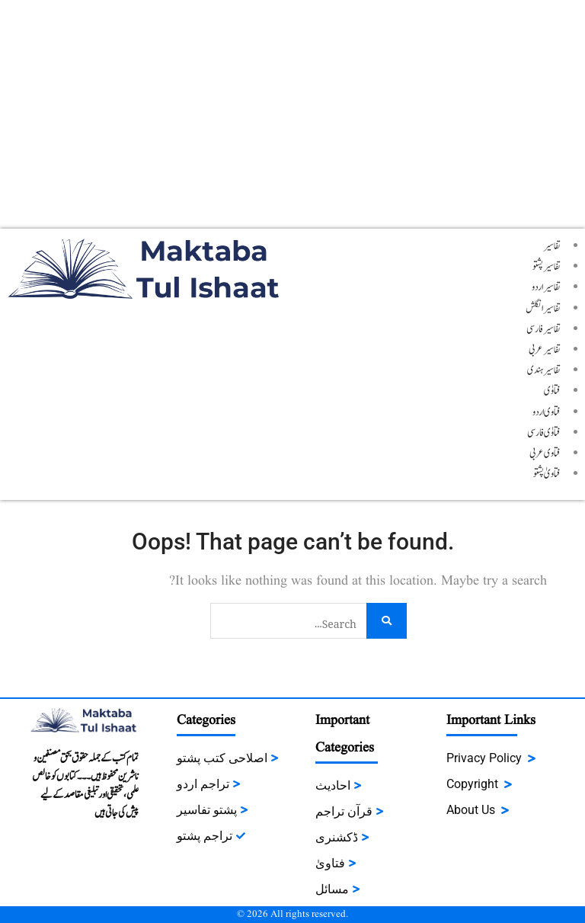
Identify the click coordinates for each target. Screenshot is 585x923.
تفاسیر (552, 246)
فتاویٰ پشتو (547, 474)
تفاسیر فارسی (543, 329)
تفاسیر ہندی (544, 370)
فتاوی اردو (546, 412)
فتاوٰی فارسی (544, 433)
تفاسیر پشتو (546, 266)
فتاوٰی (552, 391)
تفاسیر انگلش (543, 308)
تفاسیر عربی (545, 349)
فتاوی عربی (545, 453)
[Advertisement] (292, 114)
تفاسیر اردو (546, 287)
